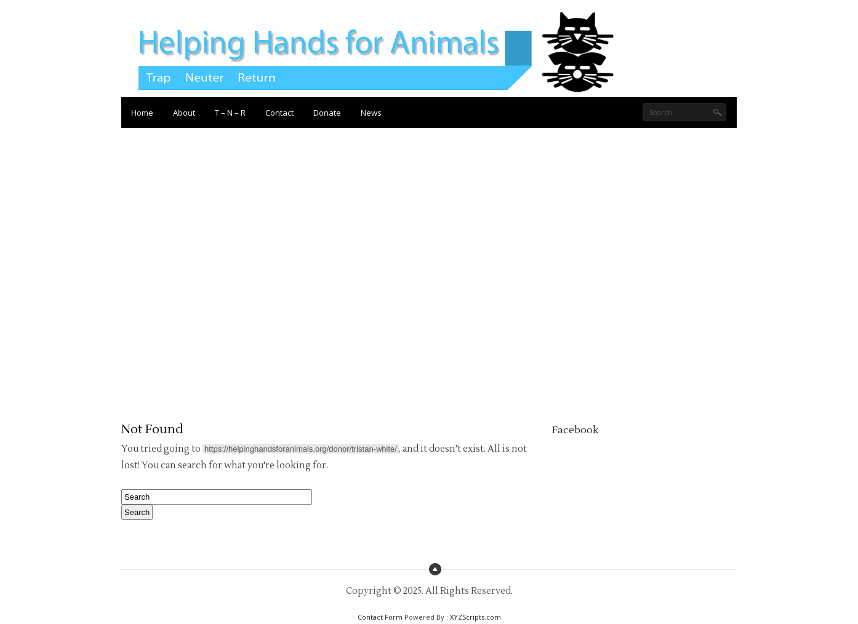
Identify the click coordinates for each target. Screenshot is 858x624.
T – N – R (230, 112)
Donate (327, 112)
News (371, 112)
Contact (279, 112)
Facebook (575, 430)
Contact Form (380, 617)
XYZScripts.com (475, 617)
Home (142, 112)
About (184, 112)
